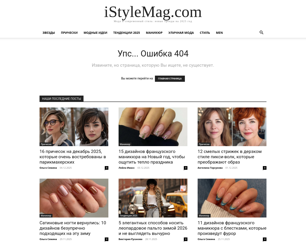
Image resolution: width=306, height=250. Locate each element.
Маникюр (154, 33)
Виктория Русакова (130, 239)
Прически (69, 33)
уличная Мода (181, 33)
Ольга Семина (48, 167)
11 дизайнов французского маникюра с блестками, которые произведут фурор (232, 228)
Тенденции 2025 (126, 33)
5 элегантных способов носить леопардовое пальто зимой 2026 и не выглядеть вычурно (153, 228)
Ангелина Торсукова (210, 167)
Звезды (48, 33)
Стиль (205, 33)
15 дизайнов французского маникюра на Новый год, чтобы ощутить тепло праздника (152, 157)
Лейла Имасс (127, 167)
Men (219, 33)
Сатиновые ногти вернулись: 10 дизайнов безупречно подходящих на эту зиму (73, 228)
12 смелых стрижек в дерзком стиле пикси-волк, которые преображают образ (230, 157)
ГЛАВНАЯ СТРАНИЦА (170, 78)
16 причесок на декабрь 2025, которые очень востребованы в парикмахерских (73, 157)
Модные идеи (95, 33)
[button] (261, 33)
